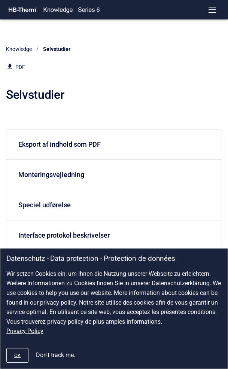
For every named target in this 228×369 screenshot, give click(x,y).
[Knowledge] (58, 9)
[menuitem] (114, 144)
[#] (17, 355)
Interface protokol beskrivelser (112, 235)
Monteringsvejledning (112, 175)
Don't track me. (55, 355)
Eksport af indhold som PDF (112, 144)
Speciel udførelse (112, 205)
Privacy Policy (24, 331)
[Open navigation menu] (212, 10)
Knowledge (19, 49)
